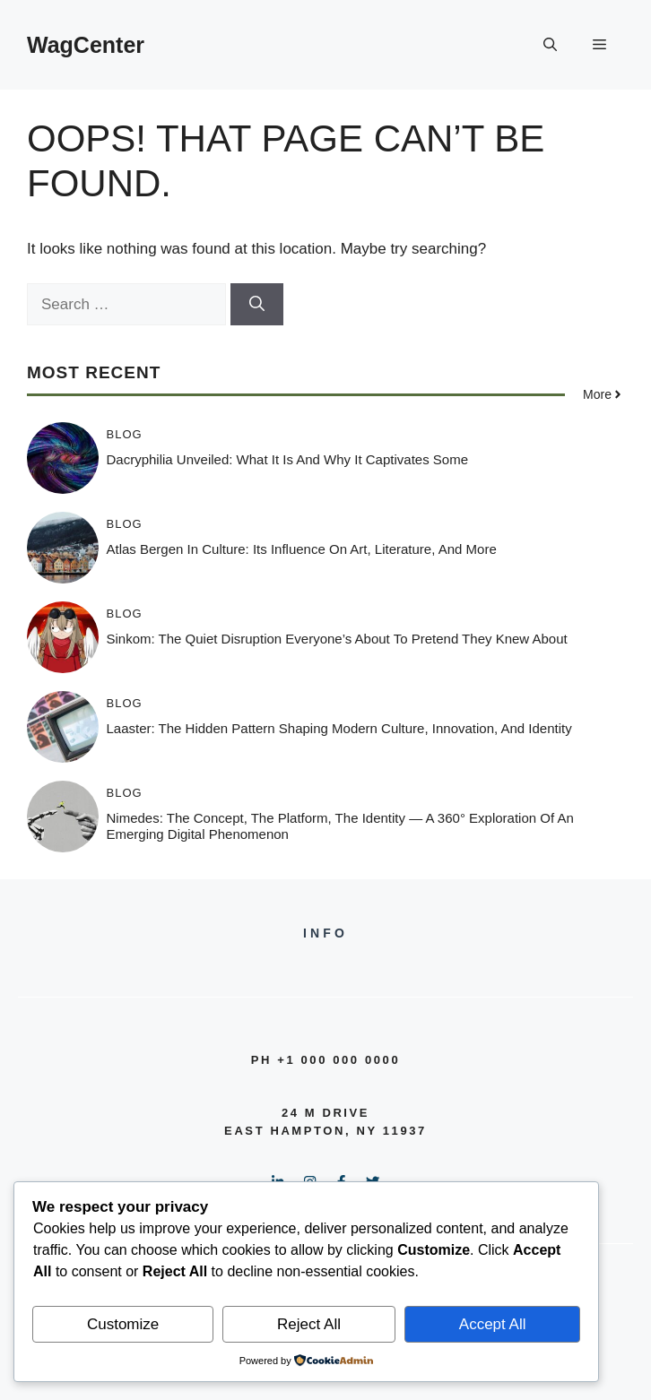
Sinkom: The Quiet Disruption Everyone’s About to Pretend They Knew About (337, 638)
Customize (123, 1324)
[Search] (256, 304)
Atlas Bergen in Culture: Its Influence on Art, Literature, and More (302, 549)
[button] (550, 45)
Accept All (492, 1324)
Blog (125, 434)
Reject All (309, 1324)
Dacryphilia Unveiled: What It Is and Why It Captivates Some (288, 459)
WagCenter (85, 44)
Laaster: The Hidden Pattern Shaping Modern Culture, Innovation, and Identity (339, 728)
